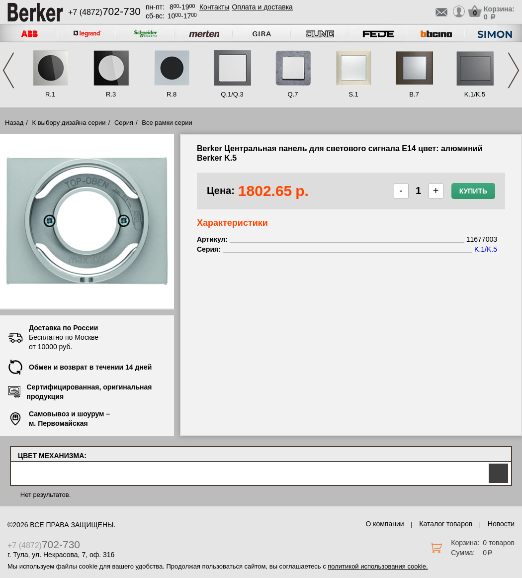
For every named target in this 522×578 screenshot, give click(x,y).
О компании (384, 524)
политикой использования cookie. (378, 566)
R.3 (111, 94)
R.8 (171, 94)
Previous (8, 70)
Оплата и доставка (262, 7)
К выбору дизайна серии (69, 122)
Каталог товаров (445, 524)
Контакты (214, 7)
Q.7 (293, 94)
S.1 (353, 94)
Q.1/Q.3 (232, 94)
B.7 (414, 94)
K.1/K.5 (475, 94)
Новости (501, 524)
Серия (123, 122)
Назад (14, 122)
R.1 (50, 94)
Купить (473, 191)
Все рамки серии (167, 122)
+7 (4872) (104, 12)
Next (514, 70)
